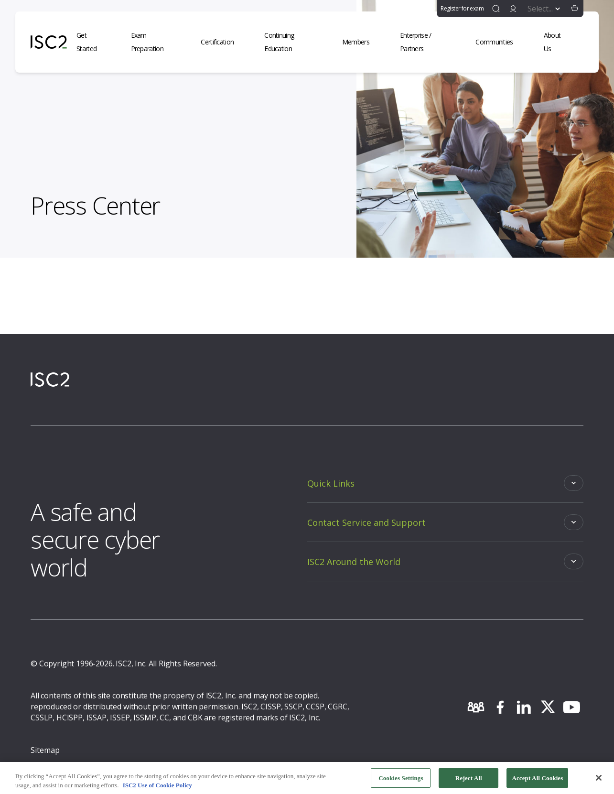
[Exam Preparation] (156, 42)
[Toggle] (445, 483)
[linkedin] (524, 707)
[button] (574, 8)
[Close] (598, 781)
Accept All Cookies (537, 781)
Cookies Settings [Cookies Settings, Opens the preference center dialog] (400, 781)
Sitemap (45, 750)
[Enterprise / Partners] (428, 42)
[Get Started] (94, 42)
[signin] (513, 8)
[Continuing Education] (294, 42)
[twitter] (548, 707)
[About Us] (559, 42)
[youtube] (571, 707)
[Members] (361, 42)
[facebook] (500, 707)
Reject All (468, 781)
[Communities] (500, 42)
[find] (496, 8)
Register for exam (462, 8)
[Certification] (223, 42)
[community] (476, 707)
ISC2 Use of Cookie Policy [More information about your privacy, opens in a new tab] (157, 788)
